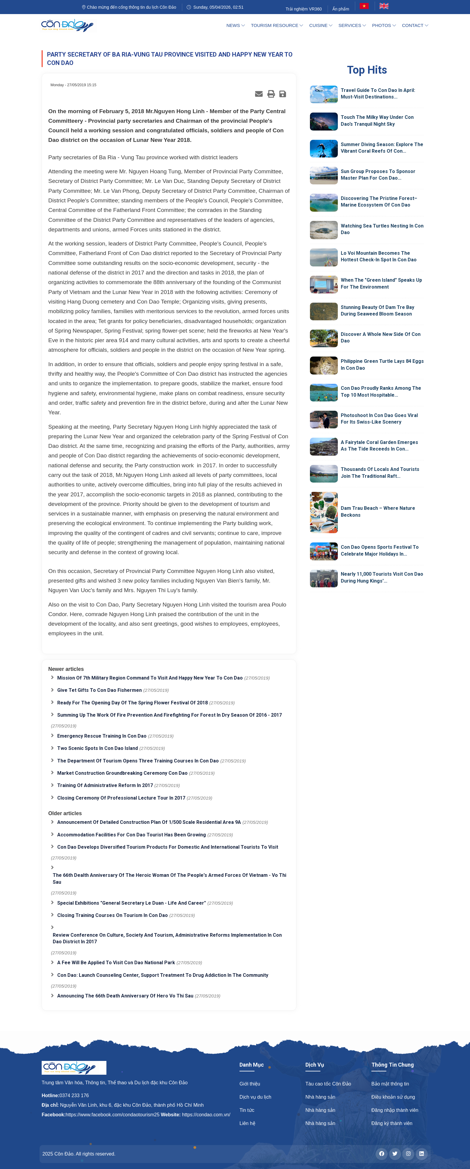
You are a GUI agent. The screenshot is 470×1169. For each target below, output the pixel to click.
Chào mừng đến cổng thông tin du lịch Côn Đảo (129, 7)
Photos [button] (384, 25)
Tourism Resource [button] (277, 25)
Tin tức (246, 1110)
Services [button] (352, 25)
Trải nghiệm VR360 (304, 9)
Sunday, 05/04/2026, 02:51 (215, 7)
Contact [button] (415, 25)
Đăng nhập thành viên (394, 1110)
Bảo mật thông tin (390, 1083)
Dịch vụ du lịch (255, 1097)
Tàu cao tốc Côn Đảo (328, 1083)
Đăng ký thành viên (391, 1123)
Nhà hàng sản (320, 1097)
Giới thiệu (249, 1083)
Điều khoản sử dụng (393, 1097)
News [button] (236, 25)
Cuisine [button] (320, 25)
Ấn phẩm (340, 9)
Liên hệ (247, 1123)
